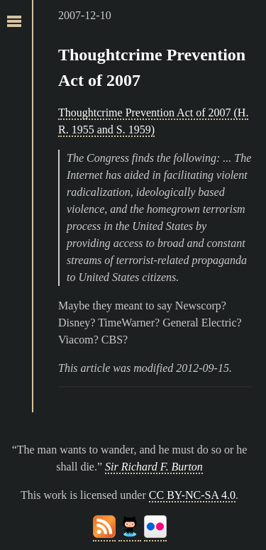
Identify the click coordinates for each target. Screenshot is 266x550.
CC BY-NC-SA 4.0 (192, 495)
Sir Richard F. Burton (154, 467)
